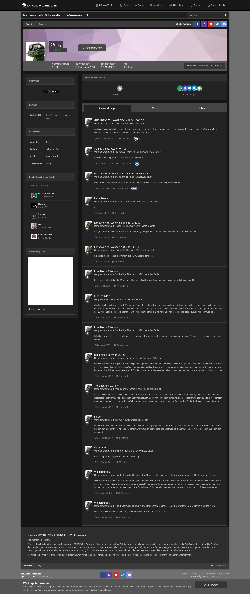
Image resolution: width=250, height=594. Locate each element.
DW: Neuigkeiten (144, 176)
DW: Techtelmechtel (146, 226)
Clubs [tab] (154, 108)
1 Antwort (124, 138)
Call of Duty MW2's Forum (131, 123)
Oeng (96, 123)
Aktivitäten (177, 5)
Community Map (218, 5)
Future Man (102, 296)
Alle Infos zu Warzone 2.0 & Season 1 (120, 120)
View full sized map (36, 309)
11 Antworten (123, 163)
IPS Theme (25, 573)
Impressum (80, 535)
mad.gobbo (120, 358)
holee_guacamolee (47, 193)
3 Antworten (123, 376)
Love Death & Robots (106, 271)
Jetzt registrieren (75, 15)
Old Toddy (120, 274)
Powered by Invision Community (205, 576)
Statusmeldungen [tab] (107, 108)
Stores (196, 5)
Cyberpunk (100, 447)
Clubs (126, 5)
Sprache (25, 576)
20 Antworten (123, 493)
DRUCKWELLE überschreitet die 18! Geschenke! (121, 173)
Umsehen (157, 5)
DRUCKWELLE (106, 5)
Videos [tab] (202, 108)
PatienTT (119, 226)
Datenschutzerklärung (42, 576)
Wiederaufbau (102, 471)
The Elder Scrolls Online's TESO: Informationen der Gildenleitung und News (178, 475)
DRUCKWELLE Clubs (143, 451)
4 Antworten (121, 317)
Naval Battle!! (101, 198)
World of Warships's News (146, 201)
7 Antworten (121, 286)
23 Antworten (120, 188)
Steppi (118, 451)
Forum (140, 5)
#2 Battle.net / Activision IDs (110, 148)
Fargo (97, 416)
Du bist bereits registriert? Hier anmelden (43, 15)
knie (40, 224)
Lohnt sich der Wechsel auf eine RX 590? (117, 222)
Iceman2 (119, 152)
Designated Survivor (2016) (109, 354)
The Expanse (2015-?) (106, 385)
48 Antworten (119, 237)
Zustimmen (211, 585)
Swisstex (42, 214)
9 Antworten (119, 213)
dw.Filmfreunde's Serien (148, 274)
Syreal (118, 201)
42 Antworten (123, 462)
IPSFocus (37, 573)
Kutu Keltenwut (45, 235)
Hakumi (41, 204)
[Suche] (204, 15)
